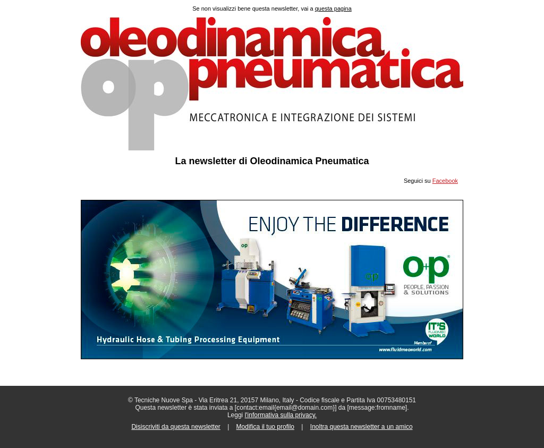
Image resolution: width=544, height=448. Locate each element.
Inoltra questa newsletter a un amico (361, 426)
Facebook (445, 180)
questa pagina (333, 8)
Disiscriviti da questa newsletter (175, 426)
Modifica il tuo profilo (265, 426)
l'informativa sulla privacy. (281, 415)
